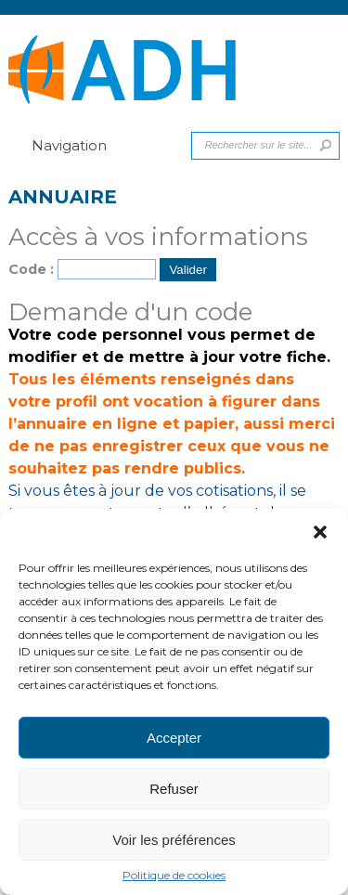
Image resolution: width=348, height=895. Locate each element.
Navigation (57, 145)
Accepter (174, 738)
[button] (320, 532)
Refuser (174, 789)
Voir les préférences (174, 840)
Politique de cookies (174, 875)
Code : (31, 269)
